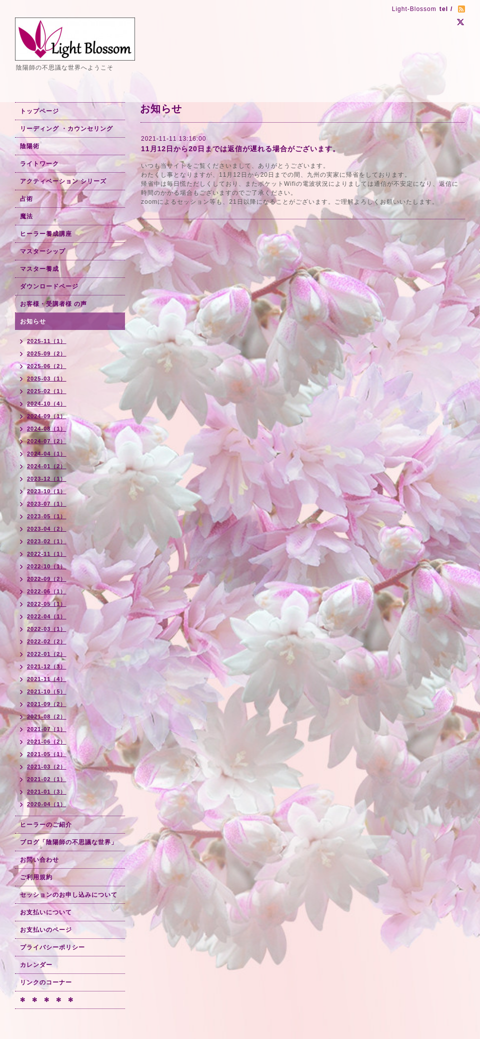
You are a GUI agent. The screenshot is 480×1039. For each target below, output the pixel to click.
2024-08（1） (46, 429)
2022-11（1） (46, 554)
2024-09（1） (46, 416)
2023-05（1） (46, 516)
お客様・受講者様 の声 (53, 303)
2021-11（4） (46, 679)
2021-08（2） (46, 717)
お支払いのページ (46, 929)
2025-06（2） (46, 366)
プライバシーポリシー (52, 947)
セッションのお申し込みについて (69, 894)
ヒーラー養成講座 (46, 233)
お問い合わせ (39, 859)
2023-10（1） (46, 491)
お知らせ (33, 321)
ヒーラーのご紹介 (46, 824)
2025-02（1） (46, 391)
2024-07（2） (46, 441)
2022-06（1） (46, 591)
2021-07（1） (46, 729)
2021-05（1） (46, 754)
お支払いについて (46, 912)
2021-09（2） (46, 704)
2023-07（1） (46, 504)
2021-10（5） (46, 691)
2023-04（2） (46, 529)
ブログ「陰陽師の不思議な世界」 (69, 842)
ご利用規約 (36, 877)
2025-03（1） (46, 379)
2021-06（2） (46, 742)
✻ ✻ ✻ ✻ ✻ (47, 999)
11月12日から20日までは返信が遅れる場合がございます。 (240, 149)
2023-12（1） (46, 479)
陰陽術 (30, 146)
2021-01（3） (46, 792)
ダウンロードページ (49, 286)
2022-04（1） (46, 616)
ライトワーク (39, 163)
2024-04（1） (46, 454)
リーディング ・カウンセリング (66, 128)
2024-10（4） (46, 404)
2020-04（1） (46, 804)
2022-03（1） (46, 629)
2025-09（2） (46, 354)
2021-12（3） (46, 666)
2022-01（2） (46, 654)
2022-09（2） (46, 579)
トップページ (39, 111)
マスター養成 (39, 268)
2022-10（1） (46, 566)
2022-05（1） (46, 604)
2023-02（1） (46, 541)
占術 (26, 198)
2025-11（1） (46, 341)
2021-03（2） (46, 767)
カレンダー (36, 964)
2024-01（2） (46, 466)
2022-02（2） (46, 641)
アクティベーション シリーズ (63, 181)
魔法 (26, 216)
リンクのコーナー (46, 982)
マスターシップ (43, 251)
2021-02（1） (46, 779)
